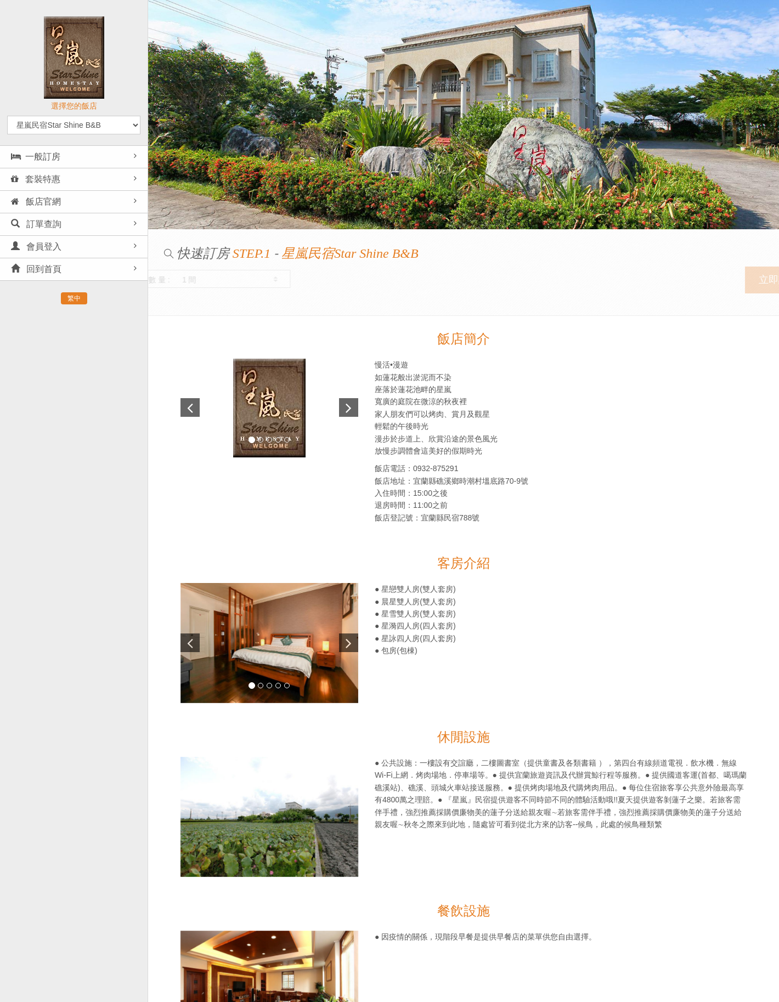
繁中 (74, 298)
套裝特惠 (35, 179)
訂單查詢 (36, 224)
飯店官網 (36, 201)
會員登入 (36, 246)
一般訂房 (35, 156)
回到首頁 (36, 269)
